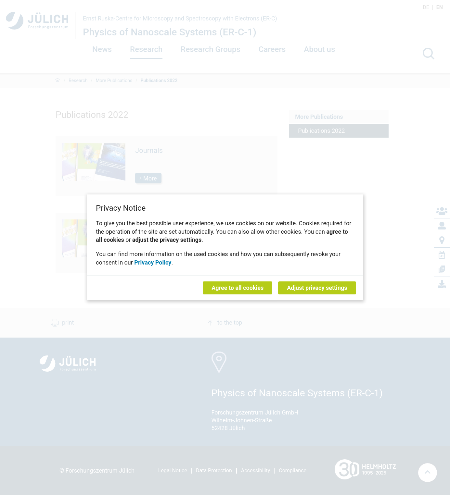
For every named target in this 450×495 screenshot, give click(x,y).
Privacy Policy (152, 262)
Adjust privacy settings (317, 288)
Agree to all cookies (238, 288)
